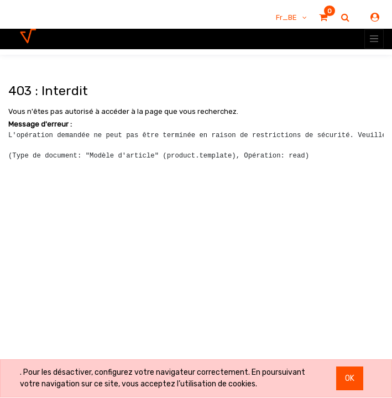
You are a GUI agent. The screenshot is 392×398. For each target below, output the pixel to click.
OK (349, 378)
